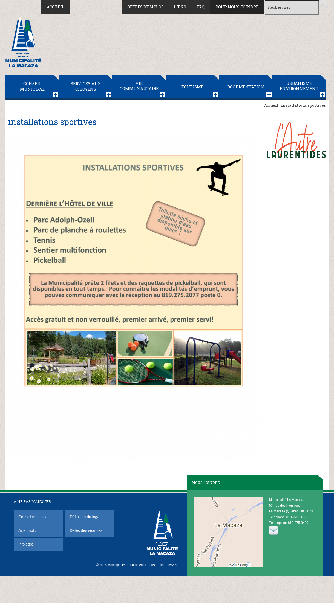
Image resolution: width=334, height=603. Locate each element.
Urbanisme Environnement (299, 85)
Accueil (55, 7)
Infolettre (25, 544)
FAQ (201, 7)
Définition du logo (85, 517)
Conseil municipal (32, 86)
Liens (180, 7)
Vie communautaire (139, 85)
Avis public (27, 530)
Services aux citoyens (86, 86)
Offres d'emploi (145, 7)
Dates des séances (86, 530)
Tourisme (192, 87)
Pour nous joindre (236, 7)
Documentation (245, 87)
